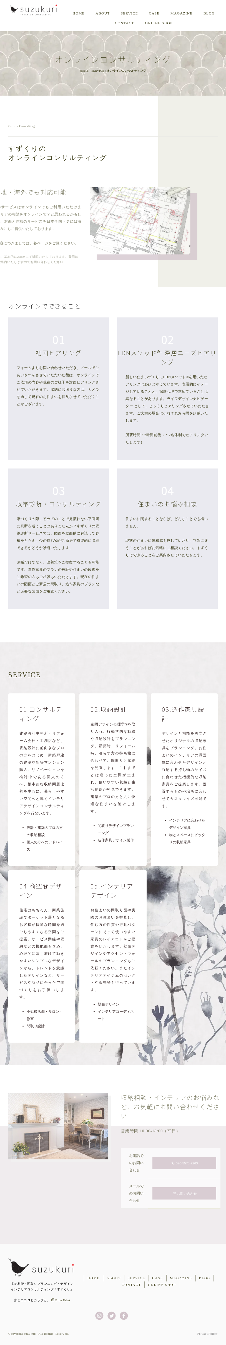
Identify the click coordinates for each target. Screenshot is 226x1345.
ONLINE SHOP (158, 23)
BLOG (209, 13)
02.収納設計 (109, 709)
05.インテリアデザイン (112, 890)
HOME (79, 13)
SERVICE (97, 70)
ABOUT (103, 13)
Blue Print (60, 1300)
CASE (154, 13)
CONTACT (124, 23)
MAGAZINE (181, 13)
